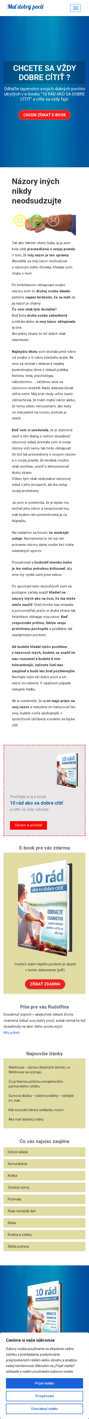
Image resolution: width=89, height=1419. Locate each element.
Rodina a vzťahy (20, 1235)
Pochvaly (14, 1199)
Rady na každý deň (22, 1211)
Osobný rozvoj (18, 1187)
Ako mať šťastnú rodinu (26, 1119)
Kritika (12, 1175)
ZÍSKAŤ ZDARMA (45, 984)
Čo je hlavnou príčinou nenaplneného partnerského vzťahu (36, 1084)
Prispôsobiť (44, 1396)
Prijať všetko (44, 1383)
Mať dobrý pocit (25, 6)
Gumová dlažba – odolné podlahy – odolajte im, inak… (41, 1098)
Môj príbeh (12, 1033)
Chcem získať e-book (44, 115)
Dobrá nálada (18, 1152)
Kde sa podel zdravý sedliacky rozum (36, 1110)
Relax (12, 1223)
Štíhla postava (18, 1246)
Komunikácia (17, 1164)
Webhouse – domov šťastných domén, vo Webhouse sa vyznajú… (39, 1069)
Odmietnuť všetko (44, 1409)
